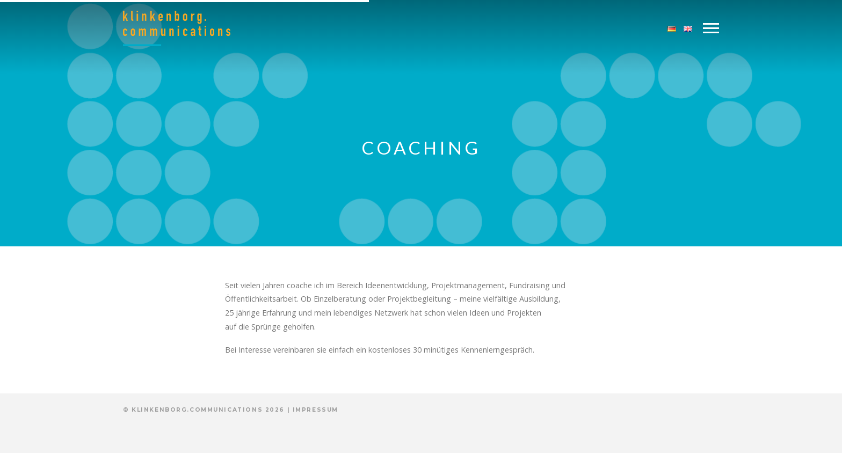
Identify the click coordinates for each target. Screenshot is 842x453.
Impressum (315, 409)
